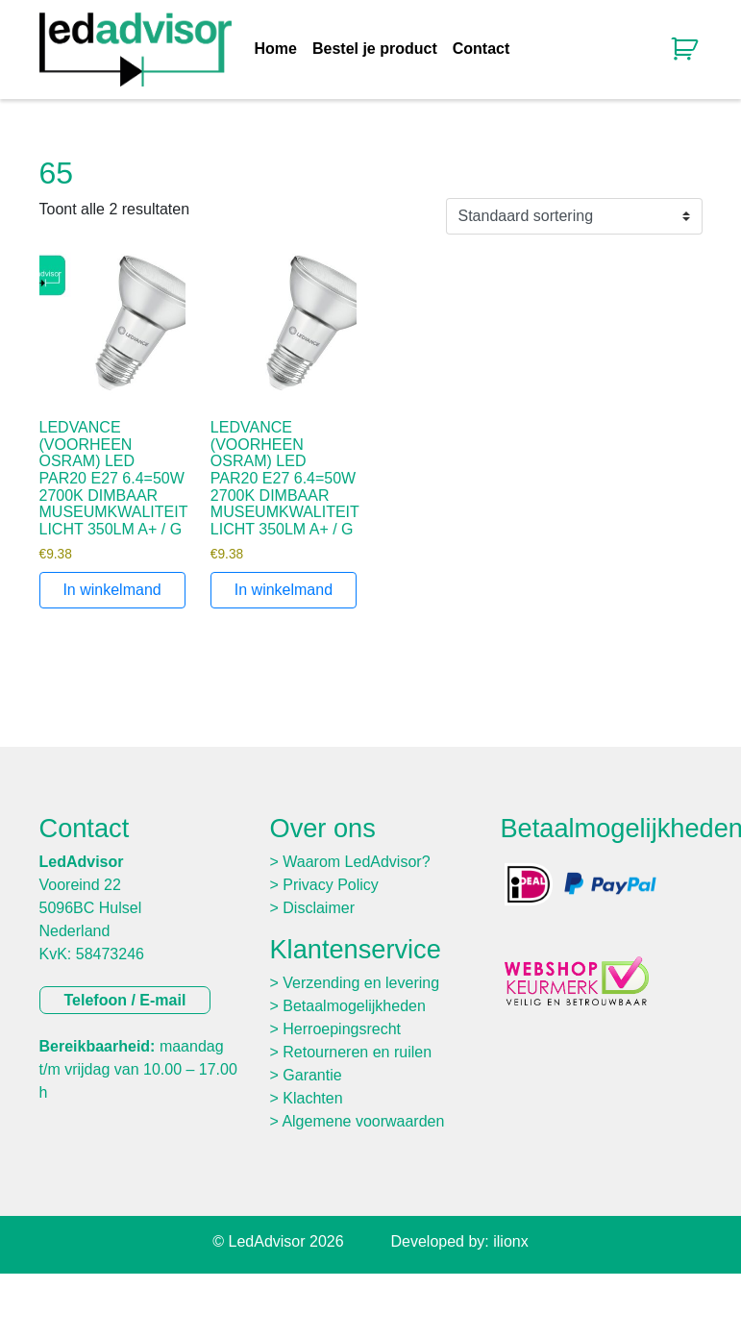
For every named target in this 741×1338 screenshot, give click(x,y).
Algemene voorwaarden (363, 1121)
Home (276, 49)
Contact (481, 49)
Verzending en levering (361, 983)
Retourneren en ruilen (357, 1052)
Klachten (312, 1098)
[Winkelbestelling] (574, 216)
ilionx (510, 1241)
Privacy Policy (331, 885)
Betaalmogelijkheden (354, 1006)
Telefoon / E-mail (125, 1000)
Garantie (312, 1075)
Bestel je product (374, 49)
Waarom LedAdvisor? (356, 862)
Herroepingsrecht (342, 1029)
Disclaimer (319, 908)
